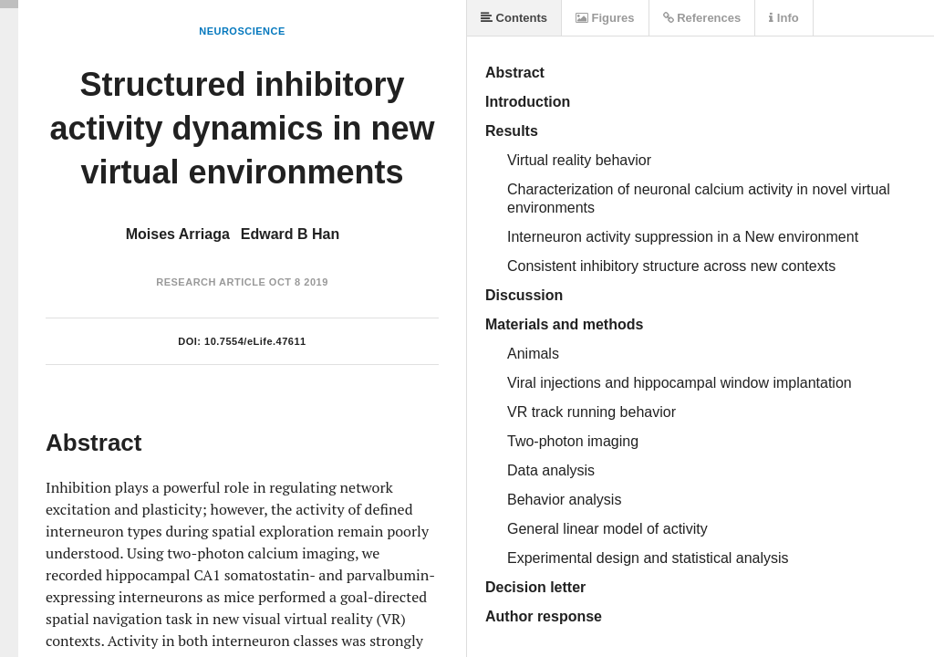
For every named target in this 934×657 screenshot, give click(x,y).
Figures (605, 18)
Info (783, 18)
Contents (514, 18)
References (702, 18)
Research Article (210, 281)
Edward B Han (290, 234)
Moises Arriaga (178, 234)
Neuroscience (242, 31)
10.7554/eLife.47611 (255, 341)
